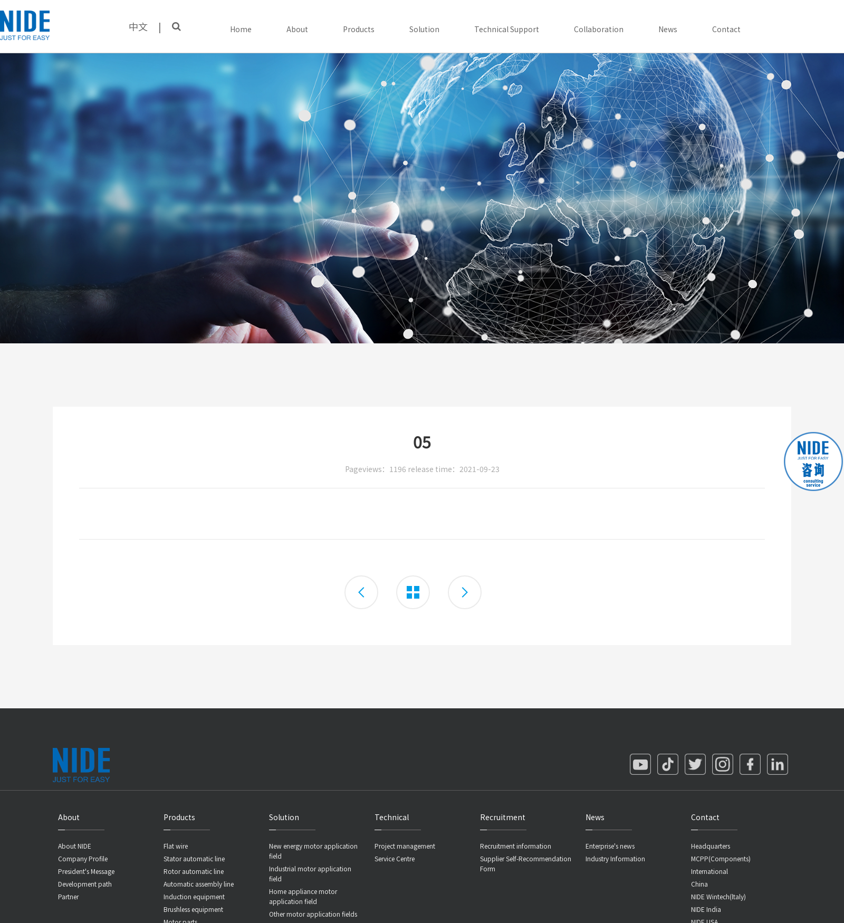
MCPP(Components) (721, 858)
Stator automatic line (194, 858)
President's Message (86, 871)
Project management (405, 845)
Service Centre (395, 858)
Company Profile (83, 858)
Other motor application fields (313, 913)
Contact (726, 29)
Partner (68, 896)
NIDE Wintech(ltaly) (718, 896)
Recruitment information (515, 845)
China (699, 883)
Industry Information (615, 858)
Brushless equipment (193, 909)
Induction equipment (194, 896)
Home (241, 29)
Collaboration (599, 29)
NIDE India (706, 909)
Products (359, 29)
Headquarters (710, 845)
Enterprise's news (610, 845)
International (709, 871)
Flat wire (176, 845)
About (297, 29)
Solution (424, 29)
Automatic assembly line (199, 883)
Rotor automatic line (194, 871)
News (667, 29)
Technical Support (506, 29)
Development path (85, 883)
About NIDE (74, 845)
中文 (138, 26)
